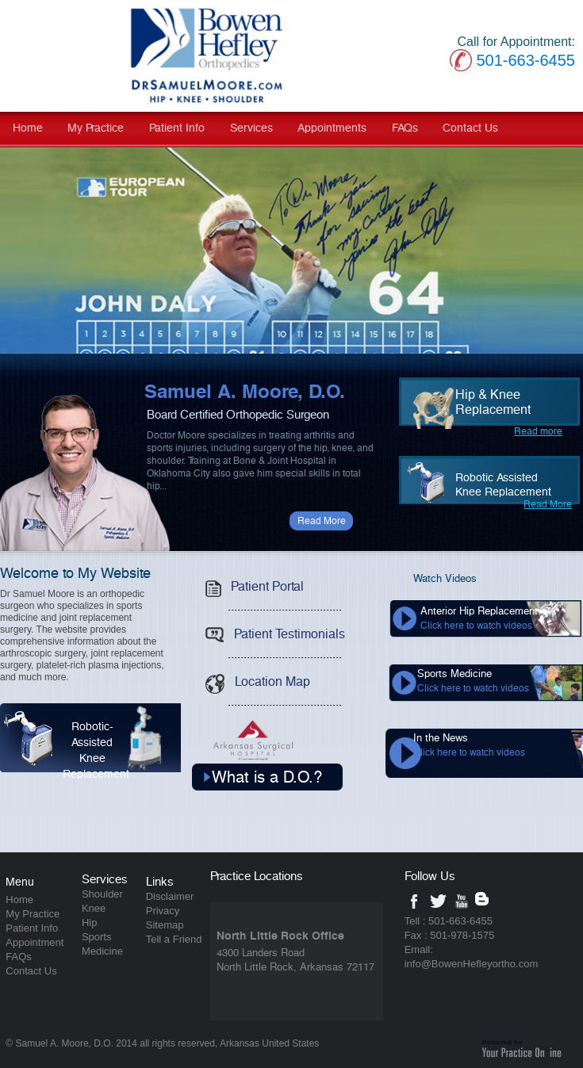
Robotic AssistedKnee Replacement (503, 485)
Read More (321, 521)
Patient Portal (250, 583)
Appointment (34, 942)
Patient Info (177, 128)
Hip (90, 922)
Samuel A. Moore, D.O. (244, 392)
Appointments (331, 128)
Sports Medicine (473, 681)
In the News (469, 745)
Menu (20, 882)
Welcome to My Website (75, 574)
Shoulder (102, 894)
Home (28, 128)
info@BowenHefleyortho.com (472, 964)
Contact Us (470, 128)
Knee (93, 908)
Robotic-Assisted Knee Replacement (117, 741)
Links (160, 882)
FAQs (405, 128)
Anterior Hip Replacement (479, 618)
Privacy (163, 911)
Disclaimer (170, 896)
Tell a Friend (174, 939)
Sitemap (165, 925)
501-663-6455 (525, 60)
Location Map (253, 678)
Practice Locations (256, 876)
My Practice (95, 128)
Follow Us (430, 876)
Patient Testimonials (270, 631)
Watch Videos (445, 579)
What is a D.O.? (267, 778)
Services (251, 128)
